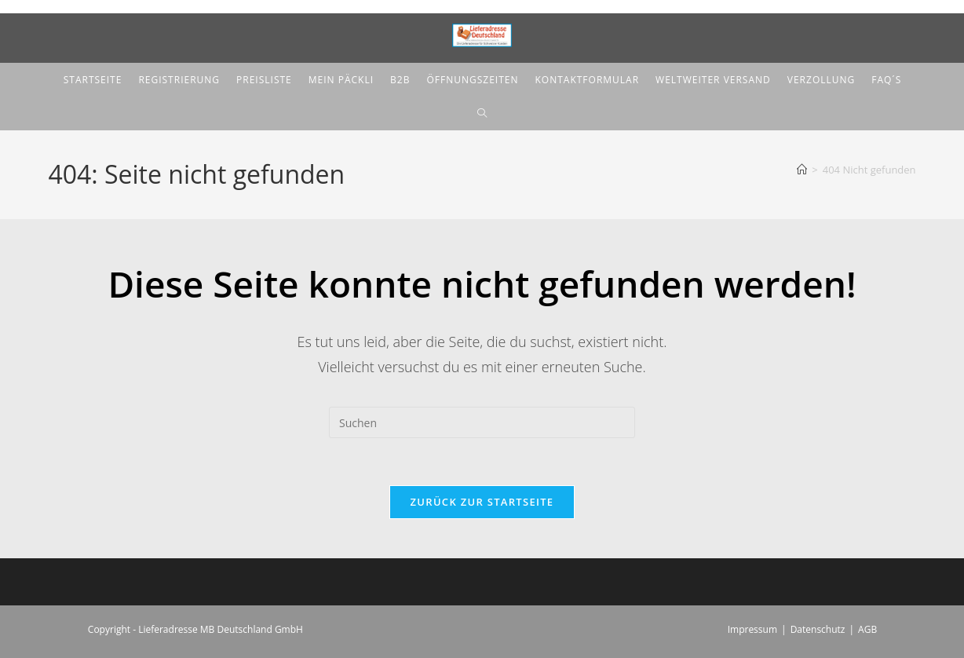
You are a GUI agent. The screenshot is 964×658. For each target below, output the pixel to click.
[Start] (802, 170)
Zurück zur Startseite (482, 502)
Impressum (752, 629)
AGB (867, 629)
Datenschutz (818, 629)
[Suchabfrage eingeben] (482, 422)
